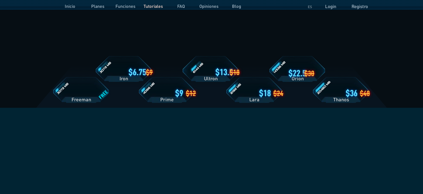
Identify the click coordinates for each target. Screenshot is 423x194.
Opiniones (209, 6)
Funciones (125, 6)
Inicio (70, 6)
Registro (360, 6)
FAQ (181, 6)
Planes (97, 6)
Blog (236, 6)
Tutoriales (153, 6)
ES (310, 7)
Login (330, 6)
